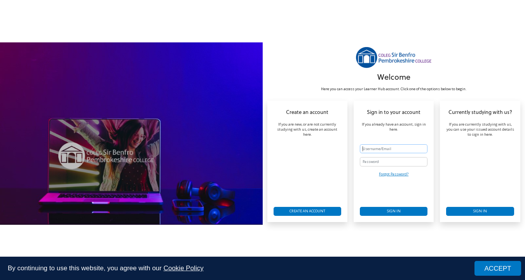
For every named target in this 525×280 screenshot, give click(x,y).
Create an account (307, 211)
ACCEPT (498, 269)
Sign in (394, 211)
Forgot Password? (393, 174)
